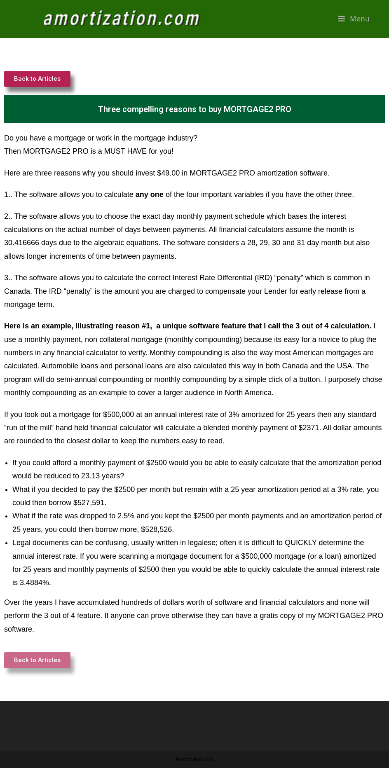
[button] (37, 79)
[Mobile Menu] (354, 19)
